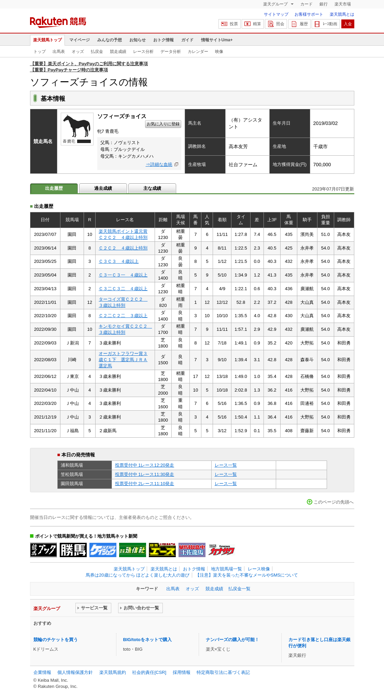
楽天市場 (343, 4)
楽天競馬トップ (47, 40)
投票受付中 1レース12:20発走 (144, 465)
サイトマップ (276, 14)
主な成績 (152, 188)
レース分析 (143, 51)
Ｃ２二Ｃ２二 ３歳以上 (123, 315)
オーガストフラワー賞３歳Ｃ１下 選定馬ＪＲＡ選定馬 (123, 360)
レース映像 (259, 568)
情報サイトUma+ (217, 40)
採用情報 (181, 672)
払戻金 (97, 51)
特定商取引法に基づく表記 (223, 672)
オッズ (78, 51)
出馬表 (59, 51)
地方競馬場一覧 (226, 568)
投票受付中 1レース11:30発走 (144, 474)
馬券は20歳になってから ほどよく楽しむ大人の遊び (137, 575)
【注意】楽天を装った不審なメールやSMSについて (246, 575)
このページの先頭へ (334, 502)
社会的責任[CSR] (149, 672)
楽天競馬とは (342, 14)
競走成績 (118, 51)
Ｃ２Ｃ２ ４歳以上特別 (123, 248)
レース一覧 (226, 465)
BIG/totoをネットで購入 (147, 639)
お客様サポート (309, 14)
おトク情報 (163, 40)
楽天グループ (276, 4)
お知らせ (137, 40)
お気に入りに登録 (163, 124)
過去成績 (103, 188)
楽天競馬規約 (112, 672)
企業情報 (42, 672)
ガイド (187, 40)
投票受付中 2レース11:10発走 (144, 483)
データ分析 (170, 51)
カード (306, 4)
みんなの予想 (109, 40)
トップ (39, 51)
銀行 (323, 4)
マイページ (79, 40)
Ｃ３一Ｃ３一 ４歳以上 (123, 275)
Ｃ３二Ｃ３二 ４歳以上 (123, 288)
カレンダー (198, 51)
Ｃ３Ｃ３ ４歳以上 (119, 261)
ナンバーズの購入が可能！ (232, 639)
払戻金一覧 (239, 588)
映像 (219, 51)
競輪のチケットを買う (55, 639)
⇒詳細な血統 (159, 164)
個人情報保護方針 (75, 672)
